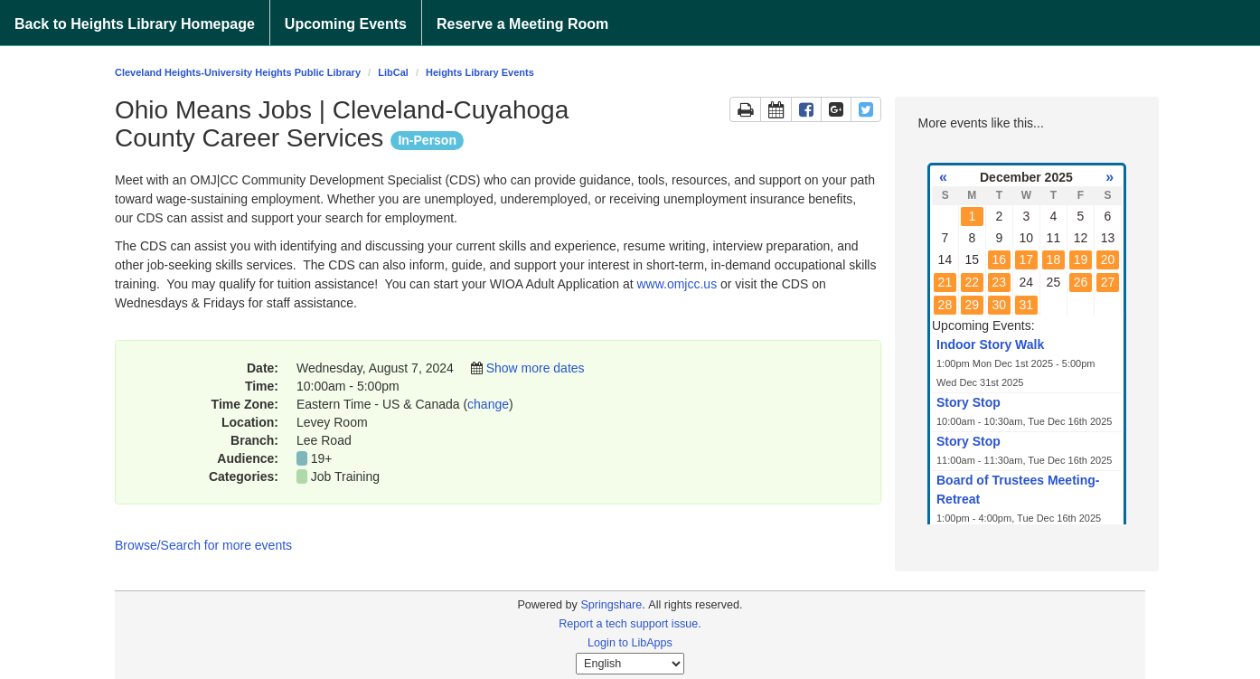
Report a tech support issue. (630, 624)
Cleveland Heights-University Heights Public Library (238, 72)
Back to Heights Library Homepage (134, 24)
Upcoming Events (346, 24)
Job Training (345, 476)
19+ (322, 458)
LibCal (393, 72)
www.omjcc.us (676, 284)
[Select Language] (630, 663)
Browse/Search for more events (203, 545)
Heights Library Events (480, 72)
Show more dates (535, 368)
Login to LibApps (630, 643)
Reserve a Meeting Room (522, 24)
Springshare (611, 605)
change (488, 404)
